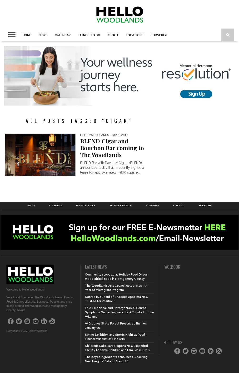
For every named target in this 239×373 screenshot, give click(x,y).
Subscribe (159, 35)
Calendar (63, 35)
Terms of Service (121, 205)
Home (27, 35)
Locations (135, 35)
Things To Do (89, 35)
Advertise (152, 205)
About (113, 35)
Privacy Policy (85, 205)
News (43, 35)
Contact (178, 205)
